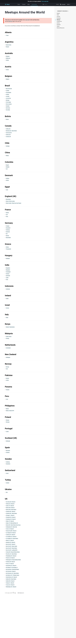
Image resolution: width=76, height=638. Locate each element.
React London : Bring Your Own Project (13, 203)
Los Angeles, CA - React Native (12, 538)
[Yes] (13, 592)
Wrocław (7, 422)
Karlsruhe (8, 231)
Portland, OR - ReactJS (10, 561)
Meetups (10, 21)
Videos (58, 26)
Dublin (7, 298)
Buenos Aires (8, 44)
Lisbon (7, 431)
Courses (58, 16)
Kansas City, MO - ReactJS (11, 530)
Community (34, 5)
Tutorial (23, 4)
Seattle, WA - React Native (11, 579)
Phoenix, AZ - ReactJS (10, 557)
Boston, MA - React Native (11, 509)
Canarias (8, 452)
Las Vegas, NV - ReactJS (11, 532)
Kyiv (7, 492)
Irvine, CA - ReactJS (10, 528)
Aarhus (7, 180)
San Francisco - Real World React (12, 569)
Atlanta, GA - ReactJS (10, 503)
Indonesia (8, 289)
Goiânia (7, 94)
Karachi (7, 378)
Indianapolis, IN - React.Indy (11, 526)
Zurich (7, 473)
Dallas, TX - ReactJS (10, 521)
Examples (59, 18)
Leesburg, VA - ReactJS (10, 534)
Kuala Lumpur (8, 336)
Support (58, 13)
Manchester (8, 199)
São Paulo (8, 107)
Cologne (7, 226)
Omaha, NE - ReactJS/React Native (13, 552)
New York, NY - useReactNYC (11, 550)
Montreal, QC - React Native (11, 130)
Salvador (7, 106)
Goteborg (8, 461)
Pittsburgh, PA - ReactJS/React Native (13, 559)
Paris (7, 216)
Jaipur (7, 277)
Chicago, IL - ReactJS (10, 515)
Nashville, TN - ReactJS (10, 542)
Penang (7, 338)
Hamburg (8, 229)
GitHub (69, 4)
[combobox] (49, 4)
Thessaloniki (8, 249)
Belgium (7, 79)
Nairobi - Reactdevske (10, 327)
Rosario (7, 46)
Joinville (7, 96)
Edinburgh (8, 441)
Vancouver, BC (9, 132)
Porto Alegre (8, 102)
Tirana (7, 35)
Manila (7, 408)
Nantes (7, 212)
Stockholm (8, 463)
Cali (7, 168)
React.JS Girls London (10, 201)
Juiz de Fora (8, 98)
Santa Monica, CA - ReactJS (11, 577)
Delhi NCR (8, 275)
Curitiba (7, 90)
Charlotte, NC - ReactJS (10, 511)
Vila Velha (8, 109)
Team (58, 14)
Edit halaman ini (21, 592)
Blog (28, 4)
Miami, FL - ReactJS (10, 540)
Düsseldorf (8, 227)
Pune (7, 279)
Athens (7, 247)
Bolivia (7, 119)
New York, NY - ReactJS (10, 544)
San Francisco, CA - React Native (12, 573)
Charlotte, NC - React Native (11, 513)
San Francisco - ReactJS (11, 571)
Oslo (7, 368)
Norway (7, 366)
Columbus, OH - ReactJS (11, 519)
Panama (7, 389)
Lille (7, 214)
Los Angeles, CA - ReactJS (11, 536)
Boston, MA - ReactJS (10, 507)
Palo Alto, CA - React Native (11, 553)
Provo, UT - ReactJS (10, 563)
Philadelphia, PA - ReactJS (11, 555)
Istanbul (7, 482)
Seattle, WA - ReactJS (10, 581)
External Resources (60, 27)
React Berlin (8, 237)
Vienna (7, 69)
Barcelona (8, 450)
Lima (7, 399)
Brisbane (8, 56)
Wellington (8, 357)
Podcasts (58, 24)
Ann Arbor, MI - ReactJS (10, 501)
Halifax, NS (8, 128)
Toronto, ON (8, 136)
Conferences (59, 21)
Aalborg (7, 178)
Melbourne (8, 58)
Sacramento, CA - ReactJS (11, 565)
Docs (19, 4)
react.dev (27, 19)
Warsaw (7, 420)
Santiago (8, 146)
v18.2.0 (57, 4)
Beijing (7, 155)
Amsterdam (8, 347)
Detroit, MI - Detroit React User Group (13, 525)
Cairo (7, 189)
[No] (15, 592)
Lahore (7, 380)
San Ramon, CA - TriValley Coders (12, 575)
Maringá (7, 100)
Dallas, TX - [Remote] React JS (12, 523)
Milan (7, 317)
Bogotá (7, 165)
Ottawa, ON (8, 134)
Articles (58, 23)
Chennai (7, 273)
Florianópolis (8, 92)
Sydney (7, 60)
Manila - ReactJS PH (10, 410)
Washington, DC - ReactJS (11, 586)
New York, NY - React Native (11, 548)
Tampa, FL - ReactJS (10, 582)
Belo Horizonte (9, 88)
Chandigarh (8, 271)
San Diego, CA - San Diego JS (11, 567)
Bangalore (8, 267)
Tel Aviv (7, 308)
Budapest (8, 258)
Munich (7, 235)
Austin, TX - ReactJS (10, 505)
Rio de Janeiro (9, 104)
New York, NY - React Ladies (11, 546)
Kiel (6, 233)
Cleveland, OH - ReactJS (10, 517)
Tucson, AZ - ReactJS (10, 584)
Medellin (7, 166)
